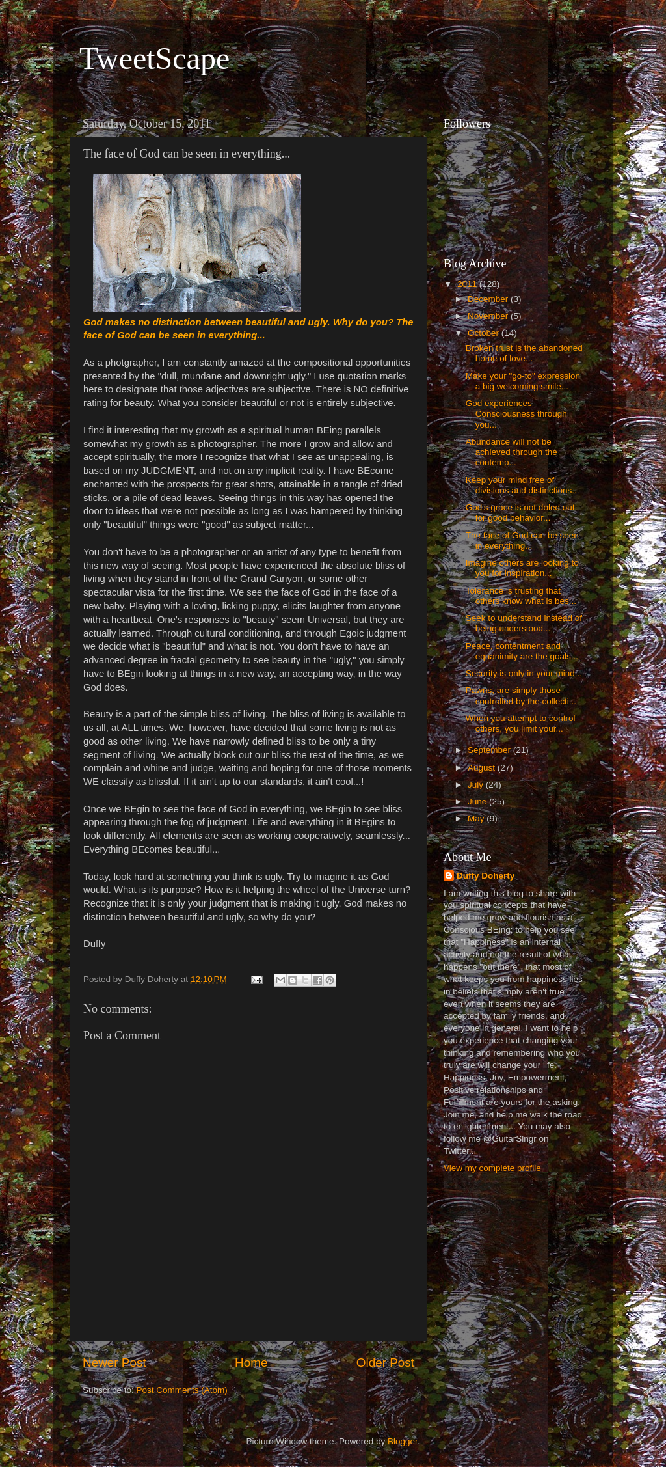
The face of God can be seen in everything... (522, 540)
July (477, 784)
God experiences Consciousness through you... (516, 413)
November (489, 316)
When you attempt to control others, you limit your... (521, 723)
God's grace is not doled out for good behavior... (520, 512)
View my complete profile (492, 1168)
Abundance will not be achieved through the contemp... (511, 452)
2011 (468, 284)
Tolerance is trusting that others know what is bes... (521, 596)
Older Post (385, 1362)
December (489, 299)
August (483, 768)
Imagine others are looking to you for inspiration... (522, 568)
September (490, 750)
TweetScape (154, 58)
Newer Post (114, 1362)
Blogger (403, 1441)
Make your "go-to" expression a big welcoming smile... (523, 381)
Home (251, 1362)
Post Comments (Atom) (182, 1390)
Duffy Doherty (485, 876)
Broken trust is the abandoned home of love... (524, 353)
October (484, 333)
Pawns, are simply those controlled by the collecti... (521, 695)
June (478, 801)
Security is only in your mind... (524, 673)
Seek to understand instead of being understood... (524, 623)
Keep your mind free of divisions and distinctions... (522, 485)
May (477, 818)
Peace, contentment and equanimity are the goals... (522, 651)
